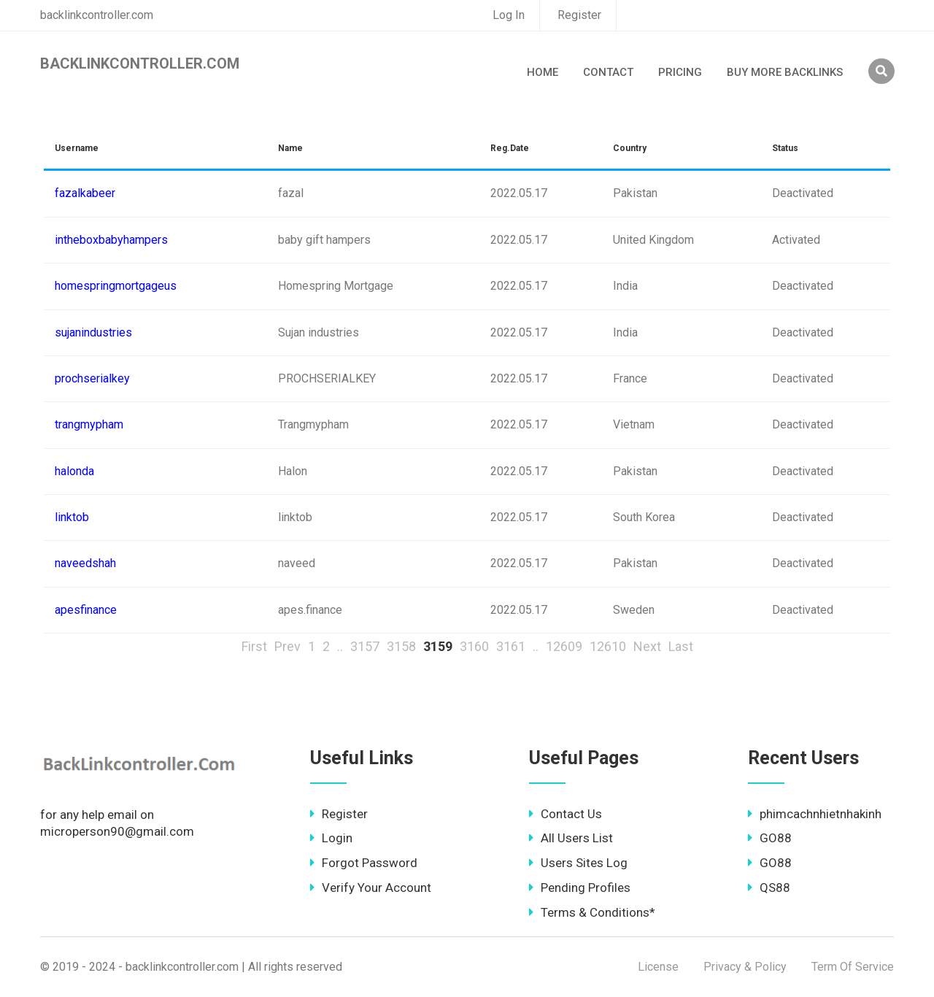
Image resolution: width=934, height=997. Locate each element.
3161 (510, 646)
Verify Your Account (370, 887)
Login (331, 838)
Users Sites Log (578, 862)
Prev (287, 646)
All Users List (571, 838)
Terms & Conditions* (592, 912)
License (658, 967)
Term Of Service (852, 967)
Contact (608, 72)
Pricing (680, 72)
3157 (364, 646)
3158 (401, 646)
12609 (564, 646)
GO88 (770, 838)
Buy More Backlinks (785, 72)
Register (579, 15)
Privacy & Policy (745, 967)
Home (542, 72)
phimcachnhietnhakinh (814, 814)
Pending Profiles (579, 887)
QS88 (769, 887)
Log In (509, 15)
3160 (474, 646)
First (254, 646)
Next (647, 646)
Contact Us (565, 814)
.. (340, 646)
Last (680, 646)
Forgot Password (363, 862)
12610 (608, 646)
